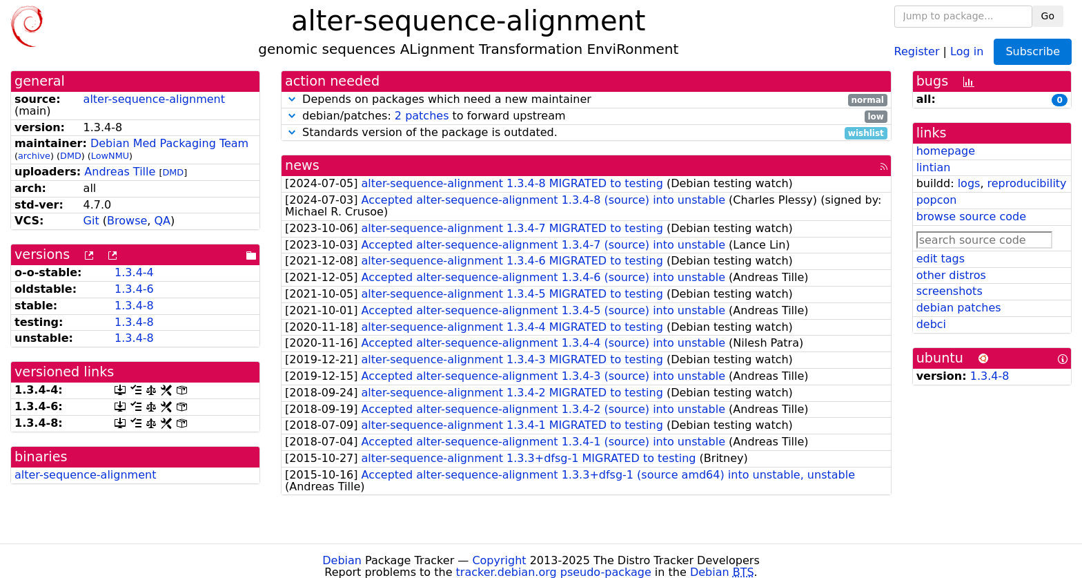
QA (162, 220)
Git (91, 220)
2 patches (422, 115)
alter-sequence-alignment (154, 99)
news (302, 165)
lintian (933, 167)
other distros (951, 275)
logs (969, 183)
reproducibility (1027, 183)
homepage (945, 150)
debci (931, 324)
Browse (127, 220)
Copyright (499, 560)
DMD (70, 156)
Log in (966, 50)
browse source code (971, 216)
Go (1047, 15)
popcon (936, 199)
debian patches (958, 307)
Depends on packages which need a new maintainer (586, 100)
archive (34, 156)
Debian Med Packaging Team (169, 143)
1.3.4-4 (134, 272)
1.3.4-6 (134, 289)
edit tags (940, 258)
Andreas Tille (119, 171)
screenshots (949, 291)
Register (917, 50)
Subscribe (1032, 51)
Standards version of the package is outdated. (586, 133)
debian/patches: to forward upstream (586, 116)
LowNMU (110, 156)
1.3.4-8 (134, 305)
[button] (291, 99)
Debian (342, 560)
